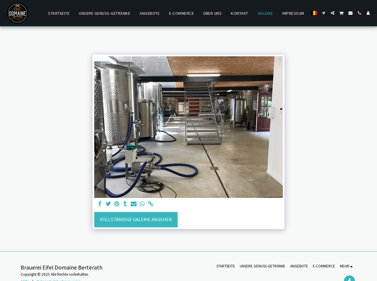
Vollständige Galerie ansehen (136, 219)
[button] (324, 13)
